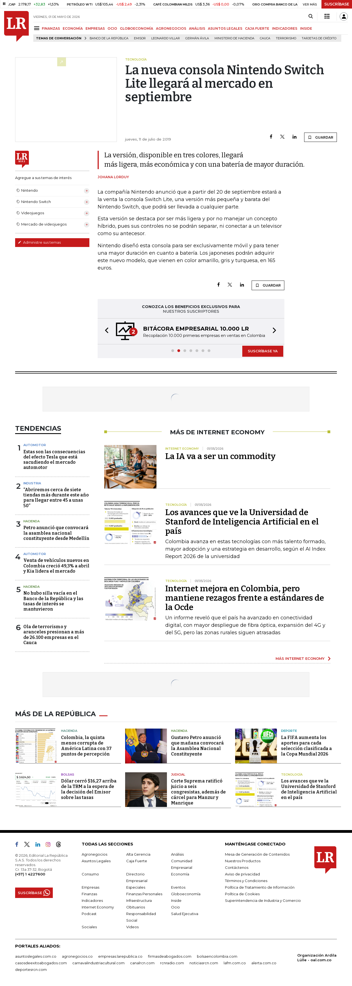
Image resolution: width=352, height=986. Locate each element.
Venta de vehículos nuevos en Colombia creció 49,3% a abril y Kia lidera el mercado (56, 565)
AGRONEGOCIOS (171, 28)
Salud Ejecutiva (184, 913)
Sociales (89, 927)
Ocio (175, 907)
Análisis (177, 854)
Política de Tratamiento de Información (260, 887)
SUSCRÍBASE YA (263, 351)
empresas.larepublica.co (120, 956)
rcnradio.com (172, 963)
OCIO (112, 28)
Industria (32, 483)
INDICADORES (284, 28)
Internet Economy (98, 907)
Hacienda (31, 521)
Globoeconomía (185, 894)
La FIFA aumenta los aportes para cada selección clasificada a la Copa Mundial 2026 (306, 746)
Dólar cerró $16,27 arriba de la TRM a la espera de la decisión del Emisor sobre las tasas (89, 789)
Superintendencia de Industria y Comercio (263, 900)
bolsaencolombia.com (217, 956)
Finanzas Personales (144, 894)
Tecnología (291, 774)
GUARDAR (320, 137)
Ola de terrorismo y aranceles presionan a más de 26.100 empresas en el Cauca (53, 634)
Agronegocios (94, 854)
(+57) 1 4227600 (30, 874)
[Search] (310, 16)
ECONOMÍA (73, 28)
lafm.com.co (235, 963)
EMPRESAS (95, 28)
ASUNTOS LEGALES (225, 28)
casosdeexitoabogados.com (41, 963)
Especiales (135, 887)
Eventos (178, 887)
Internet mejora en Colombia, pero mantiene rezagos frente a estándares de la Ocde (244, 598)
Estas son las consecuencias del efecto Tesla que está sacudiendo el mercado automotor (54, 459)
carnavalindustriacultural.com (98, 963)
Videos (132, 927)
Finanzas (89, 894)
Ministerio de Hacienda (234, 38)
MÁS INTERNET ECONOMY (300, 658)
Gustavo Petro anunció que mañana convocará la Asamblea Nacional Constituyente (197, 746)
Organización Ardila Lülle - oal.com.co (317, 957)
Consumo (90, 874)
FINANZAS (51, 28)
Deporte (289, 731)
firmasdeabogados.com (169, 956)
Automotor (34, 445)
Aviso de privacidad (242, 874)
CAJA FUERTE (257, 28)
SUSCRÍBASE (336, 4)
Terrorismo (286, 38)
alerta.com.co (263, 963)
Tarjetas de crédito (319, 38)
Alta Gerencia (138, 854)
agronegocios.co (77, 956)
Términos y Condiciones (246, 880)
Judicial (178, 774)
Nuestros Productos (242, 861)
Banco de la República (109, 38)
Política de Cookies (242, 894)
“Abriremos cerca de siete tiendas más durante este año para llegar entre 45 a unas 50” (56, 497)
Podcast (89, 913)
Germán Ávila (197, 38)
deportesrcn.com (31, 969)
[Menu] (37, 28)
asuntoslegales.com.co (35, 956)
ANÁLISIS (197, 28)
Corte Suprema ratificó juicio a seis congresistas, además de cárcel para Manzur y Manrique (198, 792)
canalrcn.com (142, 963)
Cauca (265, 38)
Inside (176, 900)
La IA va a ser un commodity (220, 456)
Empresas (90, 887)
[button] (105, 331)
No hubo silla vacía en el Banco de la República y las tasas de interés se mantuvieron (53, 601)
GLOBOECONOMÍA (136, 28)
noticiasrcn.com (203, 963)
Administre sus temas (39, 242)
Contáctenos (236, 867)
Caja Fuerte (136, 861)
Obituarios (135, 907)
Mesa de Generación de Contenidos (257, 854)
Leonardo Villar (165, 38)
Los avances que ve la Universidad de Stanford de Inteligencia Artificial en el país (242, 521)
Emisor (140, 38)
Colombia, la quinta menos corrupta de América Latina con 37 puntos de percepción (86, 746)
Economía (180, 874)
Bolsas (67, 774)
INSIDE (306, 28)
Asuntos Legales (96, 861)
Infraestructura (139, 900)
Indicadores (92, 900)
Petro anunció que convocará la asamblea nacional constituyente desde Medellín (56, 533)
